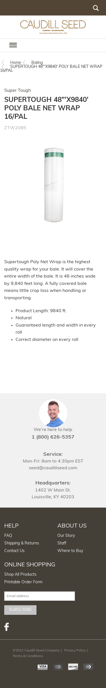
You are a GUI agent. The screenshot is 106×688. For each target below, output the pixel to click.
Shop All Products (20, 575)
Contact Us (14, 551)
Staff (61, 543)
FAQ (8, 536)
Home (15, 63)
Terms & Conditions (28, 656)
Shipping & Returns (21, 543)
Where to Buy (70, 551)
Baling (37, 63)
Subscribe (20, 610)
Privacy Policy (75, 650)
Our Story (66, 536)
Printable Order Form (23, 582)
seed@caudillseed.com (53, 468)
